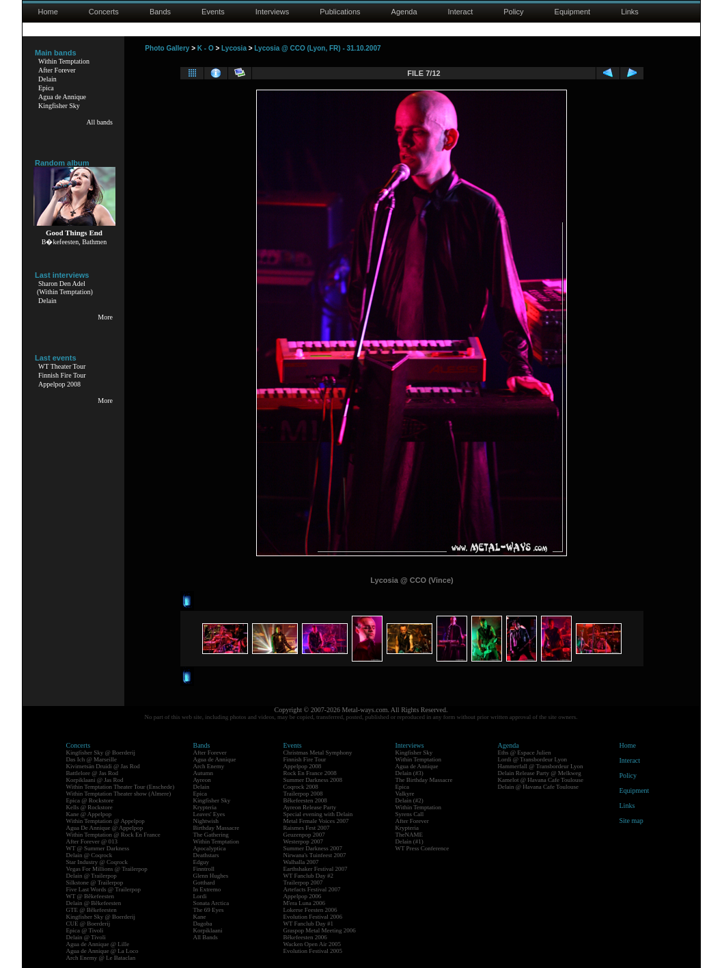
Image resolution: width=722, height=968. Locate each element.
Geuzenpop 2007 (304, 834)
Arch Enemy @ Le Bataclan (101, 957)
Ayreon (202, 779)
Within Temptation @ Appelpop (105, 820)
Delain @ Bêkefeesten (94, 903)
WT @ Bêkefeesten (90, 896)
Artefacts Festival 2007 (312, 889)
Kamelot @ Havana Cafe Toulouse (540, 779)
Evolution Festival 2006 (313, 916)
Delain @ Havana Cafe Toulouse (538, 786)
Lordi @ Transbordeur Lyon (533, 759)
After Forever (57, 70)
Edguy (201, 862)
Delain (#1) (409, 841)
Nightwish (206, 820)
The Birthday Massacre (424, 779)
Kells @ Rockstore (89, 807)
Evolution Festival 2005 (313, 950)
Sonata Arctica (211, 903)
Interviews (272, 12)
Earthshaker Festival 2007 (315, 868)
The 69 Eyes (208, 909)
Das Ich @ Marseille (91, 759)
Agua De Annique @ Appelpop (104, 827)
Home (48, 12)
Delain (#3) (409, 773)
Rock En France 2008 (310, 773)
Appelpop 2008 (59, 384)
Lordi (200, 896)
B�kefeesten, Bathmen (74, 242)
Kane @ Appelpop (89, 814)
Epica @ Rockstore (90, 800)
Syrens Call (409, 814)
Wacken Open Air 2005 (312, 944)
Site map (631, 820)
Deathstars (206, 855)
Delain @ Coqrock (89, 855)
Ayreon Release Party (310, 807)
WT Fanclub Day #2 (308, 875)
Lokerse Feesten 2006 (310, 909)
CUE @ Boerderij (88, 923)
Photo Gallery (167, 48)
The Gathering (211, 834)
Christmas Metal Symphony (317, 752)
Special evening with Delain (318, 814)
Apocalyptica (209, 848)
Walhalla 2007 (301, 862)
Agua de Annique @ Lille (98, 944)
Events (213, 12)
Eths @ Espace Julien (524, 752)
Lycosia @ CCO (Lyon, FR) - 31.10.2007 (317, 48)
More (105, 317)
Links (630, 12)
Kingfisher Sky (59, 105)
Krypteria (205, 807)
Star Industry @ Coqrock (97, 862)
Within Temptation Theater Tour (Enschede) (120, 786)
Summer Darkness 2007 (313, 848)
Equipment (573, 12)
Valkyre (405, 793)
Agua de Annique (62, 97)
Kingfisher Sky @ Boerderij (101, 752)
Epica (46, 88)
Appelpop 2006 (302, 896)
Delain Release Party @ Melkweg (539, 773)
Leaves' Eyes (209, 814)
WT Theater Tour (61, 366)
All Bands (205, 937)
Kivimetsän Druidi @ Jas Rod (103, 766)
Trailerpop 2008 (303, 793)
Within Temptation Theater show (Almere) (118, 793)
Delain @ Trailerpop (91, 875)
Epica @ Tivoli (85, 930)
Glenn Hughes (211, 875)
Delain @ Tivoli (86, 937)
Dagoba (202, 923)
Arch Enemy (209, 766)
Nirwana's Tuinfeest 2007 (314, 855)
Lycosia (234, 48)
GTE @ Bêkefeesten (91, 909)
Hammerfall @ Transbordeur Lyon (540, 766)
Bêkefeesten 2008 (305, 800)
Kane (199, 916)
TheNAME (409, 834)
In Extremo (207, 889)
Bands (160, 12)
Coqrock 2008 (300, 786)
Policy (513, 12)
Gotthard (204, 882)
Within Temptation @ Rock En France (113, 834)
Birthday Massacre (216, 827)
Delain (47, 79)
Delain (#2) (409, 800)
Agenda (404, 12)
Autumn (203, 773)
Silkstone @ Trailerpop (95, 882)
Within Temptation (63, 61)
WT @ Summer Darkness (98, 848)
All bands (99, 122)
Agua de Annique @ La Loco (102, 950)
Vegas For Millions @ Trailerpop (107, 868)
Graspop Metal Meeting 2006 (319, 930)
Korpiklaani (208, 930)
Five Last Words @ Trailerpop (103, 889)
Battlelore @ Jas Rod (92, 773)
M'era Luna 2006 (304, 903)
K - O (205, 48)
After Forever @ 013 (92, 841)
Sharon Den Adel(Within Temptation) (65, 288)
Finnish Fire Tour (62, 375)
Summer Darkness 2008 (313, 779)
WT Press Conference (422, 848)
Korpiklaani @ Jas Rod (95, 779)
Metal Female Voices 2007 (316, 820)
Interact (460, 12)
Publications (340, 12)
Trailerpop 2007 (303, 882)
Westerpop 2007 (303, 841)
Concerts (104, 12)
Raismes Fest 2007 (306, 827)
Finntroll (204, 868)
